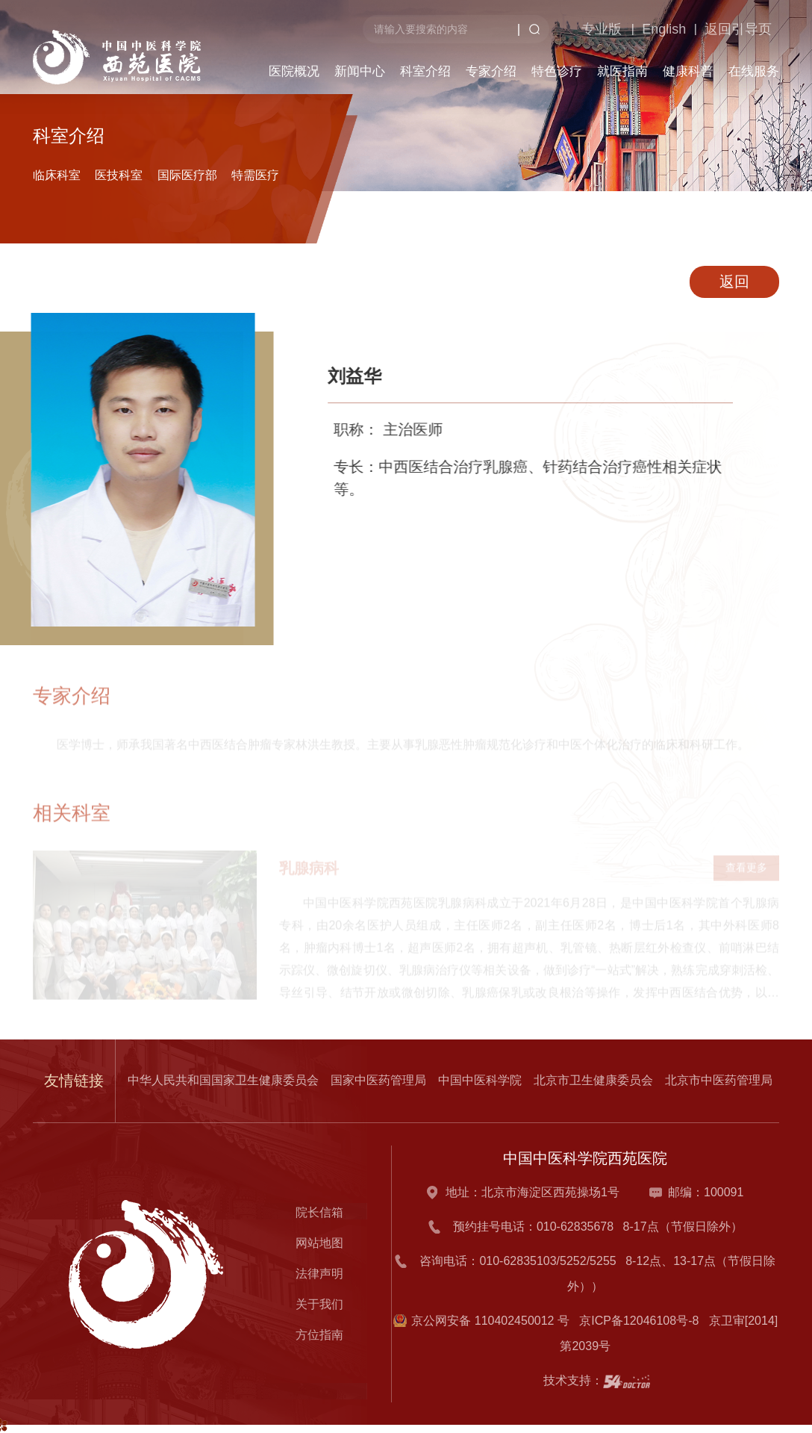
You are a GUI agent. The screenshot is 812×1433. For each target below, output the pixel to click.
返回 (738, 281)
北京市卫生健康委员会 (593, 1080)
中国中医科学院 (480, 1080)
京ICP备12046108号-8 (642, 1320)
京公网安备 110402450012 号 (490, 1320)
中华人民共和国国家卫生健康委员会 (223, 1080)
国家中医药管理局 (378, 1080)
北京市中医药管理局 (718, 1080)
